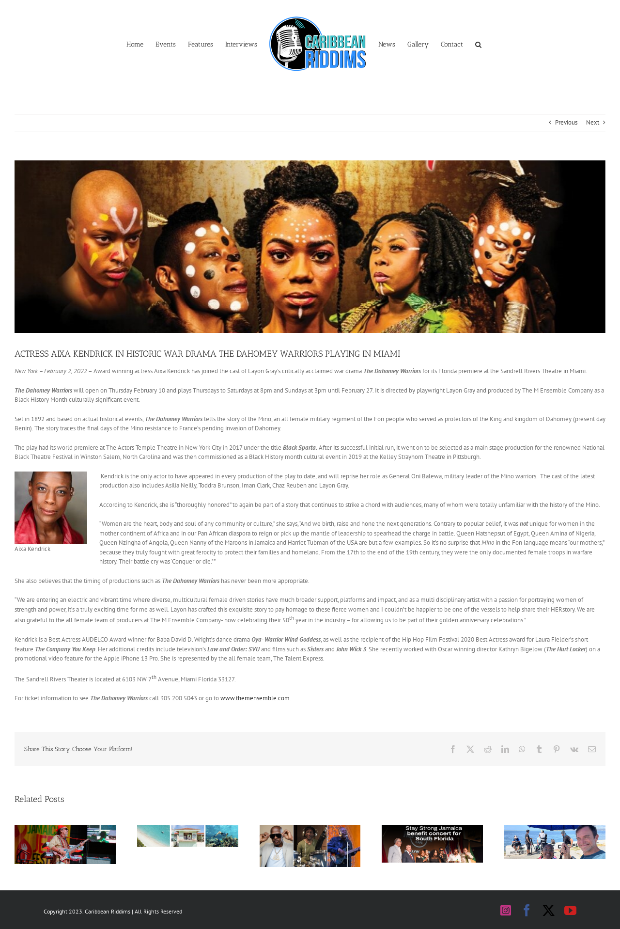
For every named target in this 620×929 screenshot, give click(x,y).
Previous (566, 122)
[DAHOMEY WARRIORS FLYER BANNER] (310, 246)
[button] (478, 43)
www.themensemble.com (255, 698)
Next (592, 122)
